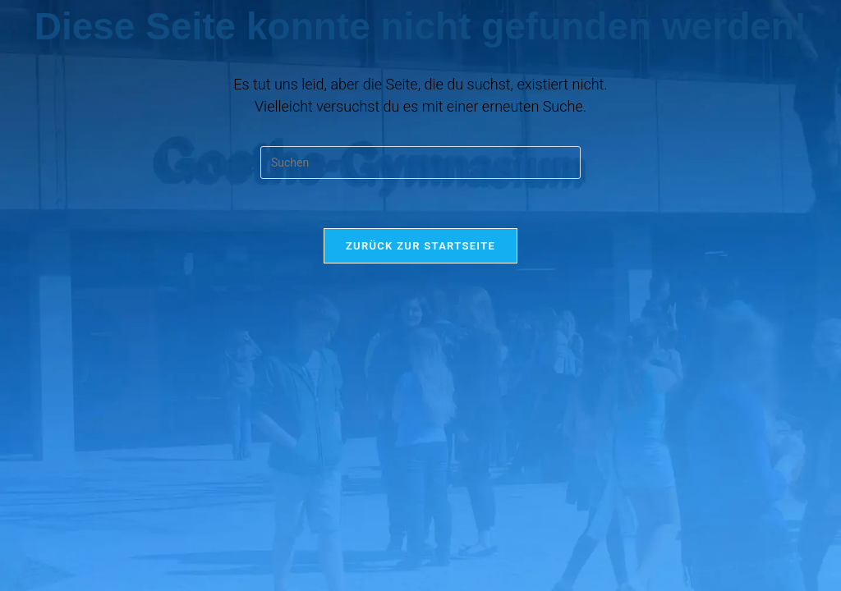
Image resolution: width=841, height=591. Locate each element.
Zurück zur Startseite (420, 246)
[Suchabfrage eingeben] (420, 162)
